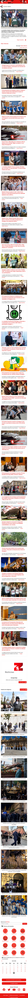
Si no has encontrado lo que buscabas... (14, 979)
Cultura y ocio (13, 931)
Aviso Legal (5, 995)
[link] (14, 965)
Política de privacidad (14, 995)
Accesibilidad (22, 995)
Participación (22, 931)
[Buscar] (23, 1)
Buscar (24, 923)
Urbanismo (14, 939)
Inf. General (5, 931)
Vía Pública (5, 946)
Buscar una (5, 921)
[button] (21, 40)
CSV (26, 47)
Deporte (14, 953)
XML (24, 47)
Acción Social (22, 946)
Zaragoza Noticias (8, 1)
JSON (21, 47)
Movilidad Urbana (5, 939)
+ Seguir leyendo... (19, 71)
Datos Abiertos (24, 45)
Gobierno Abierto (5, 953)
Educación (14, 946)
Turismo (22, 953)
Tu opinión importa (14, 983)
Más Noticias (4, 43)
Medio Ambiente (23, 939)
